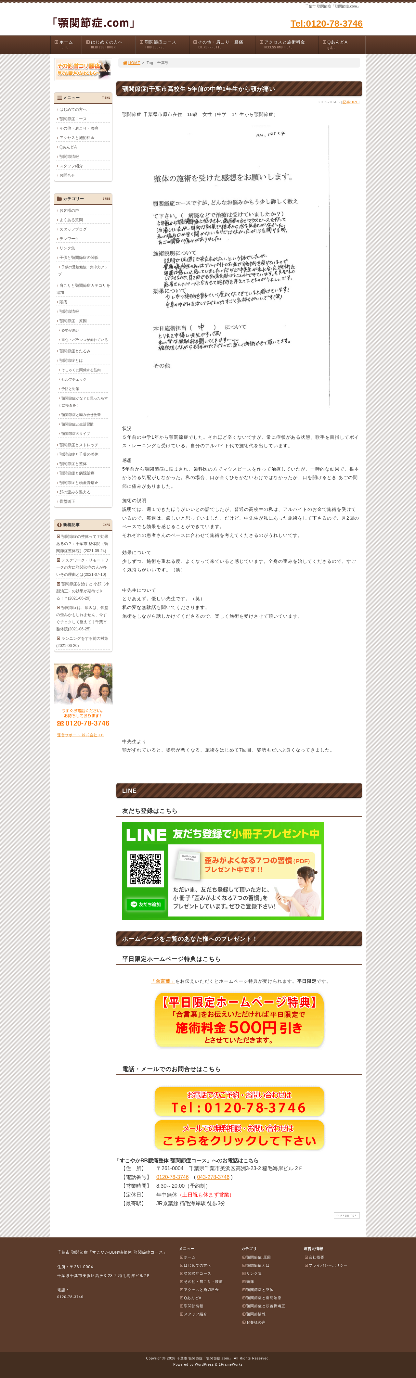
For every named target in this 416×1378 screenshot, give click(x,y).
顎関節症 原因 (73, 321)
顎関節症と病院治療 (77, 473)
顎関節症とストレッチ (78, 445)
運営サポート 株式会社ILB (80, 735)
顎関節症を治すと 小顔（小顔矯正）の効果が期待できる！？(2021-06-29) (82, 591)
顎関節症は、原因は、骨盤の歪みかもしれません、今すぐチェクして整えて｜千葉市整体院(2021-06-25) (82, 618)
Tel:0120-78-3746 (327, 24)
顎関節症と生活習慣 (77, 424)
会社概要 (314, 1257)
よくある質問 (71, 220)
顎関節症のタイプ (75, 434)
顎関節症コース (164, 45)
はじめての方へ (110, 45)
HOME (131, 63)
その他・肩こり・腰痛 (224, 45)
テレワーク (69, 238)
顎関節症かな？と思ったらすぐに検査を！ (83, 401)
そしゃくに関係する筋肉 (81, 370)
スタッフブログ (73, 229)
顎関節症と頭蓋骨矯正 (78, 482)
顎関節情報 (69, 156)
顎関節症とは (71, 360)
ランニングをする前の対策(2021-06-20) (82, 642)
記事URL (350, 102)
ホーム (68, 45)
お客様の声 (69, 210)
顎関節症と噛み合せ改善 (81, 415)
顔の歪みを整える (75, 492)
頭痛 (63, 302)
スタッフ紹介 (71, 166)
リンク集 (67, 248)
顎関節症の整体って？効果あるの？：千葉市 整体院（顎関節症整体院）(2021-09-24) (82, 543)
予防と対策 (70, 389)
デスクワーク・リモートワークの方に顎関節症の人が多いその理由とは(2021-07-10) (82, 567)
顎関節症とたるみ (75, 351)
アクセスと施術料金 (288, 45)
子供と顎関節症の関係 (78, 257)
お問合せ (67, 175)
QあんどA (343, 45)
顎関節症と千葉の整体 (78, 454)
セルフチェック (73, 379)
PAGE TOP (346, 1215)
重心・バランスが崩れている (84, 340)
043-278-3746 (213, 1177)
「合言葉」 (163, 981)
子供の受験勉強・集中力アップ (83, 270)
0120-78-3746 (172, 1177)
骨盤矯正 (67, 501)
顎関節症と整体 (73, 463)
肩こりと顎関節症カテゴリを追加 (83, 289)
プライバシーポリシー (326, 1265)
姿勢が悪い (70, 330)
